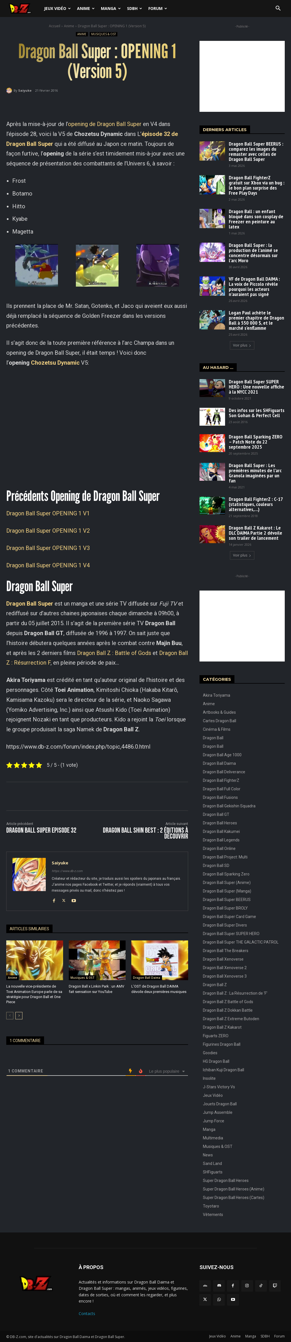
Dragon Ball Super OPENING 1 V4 (48, 565)
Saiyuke (25, 90)
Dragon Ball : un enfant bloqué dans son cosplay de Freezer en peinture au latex (256, 219)
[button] (278, 9)
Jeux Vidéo (57, 8)
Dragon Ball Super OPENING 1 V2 (48, 530)
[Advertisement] (242, 76)
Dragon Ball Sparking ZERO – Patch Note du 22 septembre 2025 (255, 441)
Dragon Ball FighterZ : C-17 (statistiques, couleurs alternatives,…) (256, 504)
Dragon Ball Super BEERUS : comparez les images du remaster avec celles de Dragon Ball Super (256, 151)
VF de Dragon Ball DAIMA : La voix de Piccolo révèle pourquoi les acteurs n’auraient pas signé (254, 286)
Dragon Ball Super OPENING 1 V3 (48, 548)
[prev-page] (9, 1015)
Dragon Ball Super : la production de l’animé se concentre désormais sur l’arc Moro (253, 253)
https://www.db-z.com (67, 871)
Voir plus (242, 345)
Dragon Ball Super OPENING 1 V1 (48, 513)
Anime (86, 8)
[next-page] (18, 1015)
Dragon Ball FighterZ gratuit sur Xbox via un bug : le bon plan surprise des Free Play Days (256, 185)
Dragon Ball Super (29, 603)
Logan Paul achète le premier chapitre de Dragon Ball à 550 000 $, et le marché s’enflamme (256, 320)
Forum (157, 8)
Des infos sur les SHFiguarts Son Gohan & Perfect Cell (256, 413)
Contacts (87, 1313)
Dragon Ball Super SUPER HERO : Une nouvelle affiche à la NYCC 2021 (256, 386)
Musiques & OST (104, 34)
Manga (111, 8)
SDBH (134, 8)
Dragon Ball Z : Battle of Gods (114, 653)
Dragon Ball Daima (146, 978)
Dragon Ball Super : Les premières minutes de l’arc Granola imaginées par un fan (255, 473)
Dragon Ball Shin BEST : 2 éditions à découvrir (145, 833)
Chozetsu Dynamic (55, 362)
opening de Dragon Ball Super (105, 124)
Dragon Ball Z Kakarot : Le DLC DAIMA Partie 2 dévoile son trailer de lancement (255, 532)
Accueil (54, 26)
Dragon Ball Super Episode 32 (41, 830)
